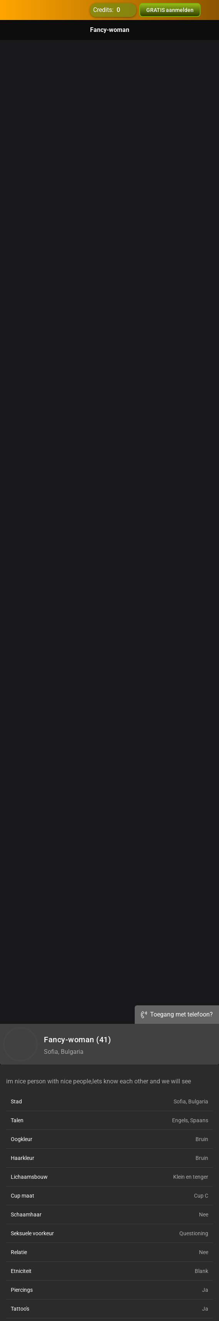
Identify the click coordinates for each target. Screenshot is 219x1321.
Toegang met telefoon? (177, 1014)
